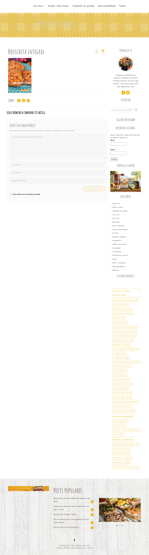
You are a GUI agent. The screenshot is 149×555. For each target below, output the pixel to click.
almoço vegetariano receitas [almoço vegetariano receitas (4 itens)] (125, 300)
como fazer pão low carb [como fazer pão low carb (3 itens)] (123, 340)
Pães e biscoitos (118, 226)
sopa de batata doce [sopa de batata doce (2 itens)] (120, 467)
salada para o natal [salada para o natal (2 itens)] (132, 444)
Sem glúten (116, 248)
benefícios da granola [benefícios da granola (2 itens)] (120, 305)
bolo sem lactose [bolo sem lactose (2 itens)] (119, 327)
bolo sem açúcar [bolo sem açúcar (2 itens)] (119, 317)
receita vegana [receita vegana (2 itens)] (118, 434)
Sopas (114, 259)
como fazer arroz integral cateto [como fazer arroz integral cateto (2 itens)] (124, 331)
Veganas (115, 270)
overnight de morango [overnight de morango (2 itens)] (121, 357)
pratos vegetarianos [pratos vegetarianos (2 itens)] (133, 362)
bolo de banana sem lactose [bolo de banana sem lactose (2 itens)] (122, 313)
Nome (112, 140)
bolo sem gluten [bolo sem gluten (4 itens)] (120, 322)
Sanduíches (116, 240)
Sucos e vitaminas (119, 263)
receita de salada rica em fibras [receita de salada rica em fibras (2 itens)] (124, 411)
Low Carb (116, 215)
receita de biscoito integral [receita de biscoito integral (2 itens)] (122, 384)
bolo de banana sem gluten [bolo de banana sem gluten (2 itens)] (122, 309)
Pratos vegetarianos (120, 229)
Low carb (115, 218)
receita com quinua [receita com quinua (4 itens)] (121, 379)
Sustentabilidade (107, 5)
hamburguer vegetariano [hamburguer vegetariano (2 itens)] (121, 345)
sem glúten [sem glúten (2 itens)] (117, 449)
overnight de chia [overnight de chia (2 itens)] (119, 353)
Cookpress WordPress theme (66, 548)
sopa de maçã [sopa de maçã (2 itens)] (134, 467)
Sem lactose (116, 252)
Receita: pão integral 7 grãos (65, 514)
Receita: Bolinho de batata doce (66, 527)
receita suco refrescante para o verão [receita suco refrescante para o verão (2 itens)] (126, 430)
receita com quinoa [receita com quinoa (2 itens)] (120, 375)
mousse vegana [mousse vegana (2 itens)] (118, 349)
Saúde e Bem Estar (58, 5)
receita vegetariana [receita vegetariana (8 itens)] (123, 439)
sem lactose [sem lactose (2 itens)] (127, 449)
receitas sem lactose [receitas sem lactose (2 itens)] (120, 422)
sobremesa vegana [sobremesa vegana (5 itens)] (121, 462)
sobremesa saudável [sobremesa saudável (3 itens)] (121, 453)
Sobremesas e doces (120, 255)
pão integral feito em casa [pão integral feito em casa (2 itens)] (122, 366)
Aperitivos (116, 203)
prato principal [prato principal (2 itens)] (118, 362)
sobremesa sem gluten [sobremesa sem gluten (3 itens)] (122, 458)
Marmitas (116, 222)
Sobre (122, 5)
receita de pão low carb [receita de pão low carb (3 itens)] (122, 393)
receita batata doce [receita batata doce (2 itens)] (119, 370)
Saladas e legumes (119, 237)
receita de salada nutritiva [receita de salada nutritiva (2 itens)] (122, 406)
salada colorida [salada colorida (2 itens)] (118, 444)
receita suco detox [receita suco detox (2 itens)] (119, 426)
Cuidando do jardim (83, 5)
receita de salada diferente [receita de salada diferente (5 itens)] (125, 401)
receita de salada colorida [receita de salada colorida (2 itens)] (122, 397)
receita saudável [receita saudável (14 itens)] (123, 416)
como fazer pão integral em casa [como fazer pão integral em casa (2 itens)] (124, 336)
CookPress (89, 548)
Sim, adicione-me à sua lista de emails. (25, 194)
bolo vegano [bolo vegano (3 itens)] (132, 327)
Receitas (39, 5)
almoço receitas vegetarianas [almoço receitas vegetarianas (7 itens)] (121, 292)
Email (113, 150)
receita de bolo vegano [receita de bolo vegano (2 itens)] (121, 388)
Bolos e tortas (117, 207)
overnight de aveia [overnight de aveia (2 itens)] (132, 349)
